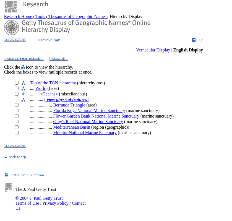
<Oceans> (49, 94)
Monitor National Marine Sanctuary (85, 132)
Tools (40, 16)
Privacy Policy (56, 203)
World (40, 88)
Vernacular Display (153, 50)
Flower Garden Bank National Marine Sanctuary (96, 116)
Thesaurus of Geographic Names (77, 16)
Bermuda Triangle (69, 105)
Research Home (18, 16)
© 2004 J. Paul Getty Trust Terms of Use (38, 201)
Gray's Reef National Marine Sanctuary (88, 121)
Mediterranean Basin (71, 127)
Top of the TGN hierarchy (53, 82)
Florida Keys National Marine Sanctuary (89, 110)
